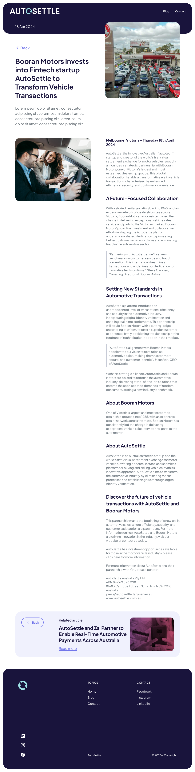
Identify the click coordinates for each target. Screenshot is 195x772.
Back (22, 47)
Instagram (144, 697)
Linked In (143, 703)
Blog (91, 697)
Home (92, 691)
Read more (68, 648)
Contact (94, 703)
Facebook (144, 691)
